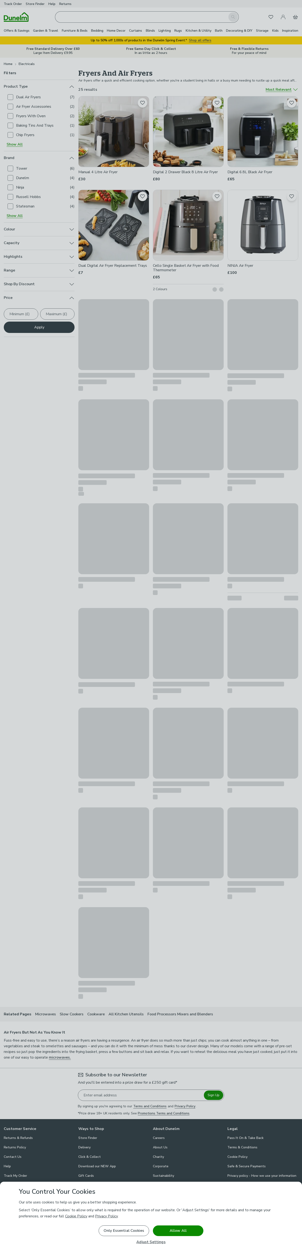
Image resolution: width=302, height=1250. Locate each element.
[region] (151, 1216)
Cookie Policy (76, 1216)
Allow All (178, 1230)
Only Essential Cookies (124, 1230)
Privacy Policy (106, 1216)
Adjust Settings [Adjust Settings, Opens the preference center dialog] (150, 1242)
